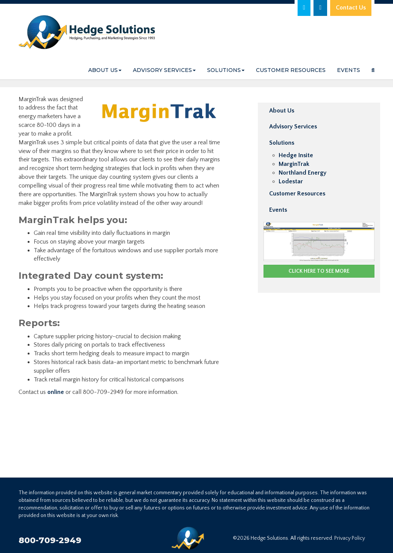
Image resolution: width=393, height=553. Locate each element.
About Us (105, 70)
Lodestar (291, 181)
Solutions (226, 70)
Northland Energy (302, 172)
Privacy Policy (349, 538)
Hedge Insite (296, 155)
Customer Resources (291, 70)
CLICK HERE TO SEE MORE (319, 271)
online (55, 392)
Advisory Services (164, 70)
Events (348, 70)
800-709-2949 (50, 540)
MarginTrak (294, 164)
